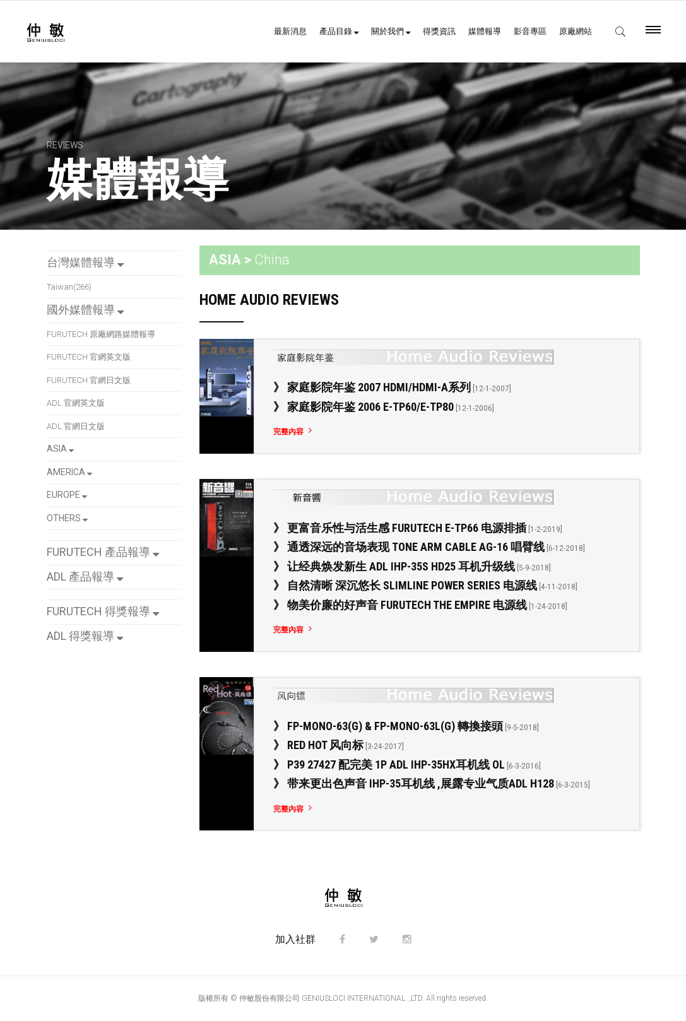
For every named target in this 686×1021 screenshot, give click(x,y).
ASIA (60, 449)
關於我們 (390, 31)
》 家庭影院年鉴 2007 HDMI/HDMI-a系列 (392, 387)
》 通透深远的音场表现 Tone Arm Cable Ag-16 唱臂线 (429, 546)
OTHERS (67, 518)
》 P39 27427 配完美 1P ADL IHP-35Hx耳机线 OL (407, 764)
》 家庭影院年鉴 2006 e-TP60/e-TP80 (383, 406)
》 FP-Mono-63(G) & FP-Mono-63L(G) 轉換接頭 (406, 726)
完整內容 (288, 431)
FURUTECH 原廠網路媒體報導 (101, 334)
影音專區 (530, 31)
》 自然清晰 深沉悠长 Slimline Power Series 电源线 (425, 585)
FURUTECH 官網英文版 (89, 357)
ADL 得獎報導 (85, 635)
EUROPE (67, 495)
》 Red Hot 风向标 (338, 745)
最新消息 (290, 31)
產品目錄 (338, 31)
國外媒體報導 (85, 309)
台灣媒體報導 (85, 262)
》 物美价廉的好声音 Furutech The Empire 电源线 (420, 604)
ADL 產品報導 (85, 576)
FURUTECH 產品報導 (103, 551)
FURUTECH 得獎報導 (103, 611)
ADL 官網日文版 (76, 426)
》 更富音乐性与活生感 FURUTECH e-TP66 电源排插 (417, 527)
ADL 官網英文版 (76, 403)
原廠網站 (575, 31)
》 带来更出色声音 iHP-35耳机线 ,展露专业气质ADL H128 (431, 783)
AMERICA (69, 472)
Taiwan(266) (69, 287)
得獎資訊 (439, 31)
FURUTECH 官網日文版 (89, 380)
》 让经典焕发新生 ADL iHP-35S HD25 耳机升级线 (412, 566)
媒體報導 (484, 31)
